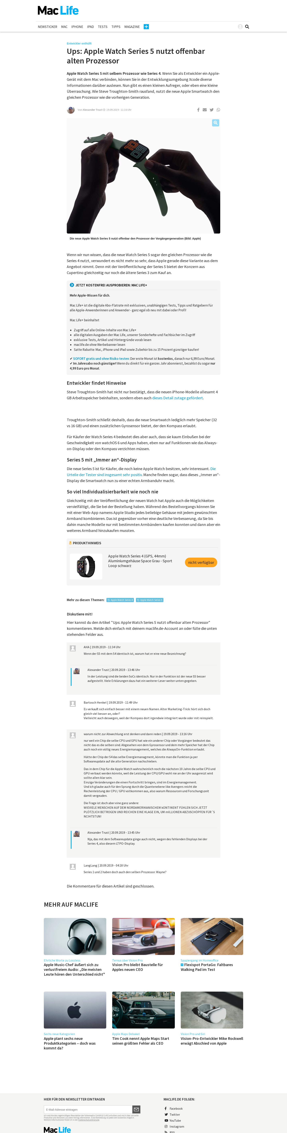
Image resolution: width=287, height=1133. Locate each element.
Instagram (174, 1126)
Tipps (115, 27)
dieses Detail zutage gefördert (177, 397)
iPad (90, 27)
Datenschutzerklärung (88, 1119)
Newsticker (47, 27)
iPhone (77, 27)
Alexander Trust (92, 109)
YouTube (173, 1120)
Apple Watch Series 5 (151, 600)
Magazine (132, 27)
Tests (102, 27)
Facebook (174, 1108)
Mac (64, 27)
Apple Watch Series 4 (122, 600)
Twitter (172, 1114)
